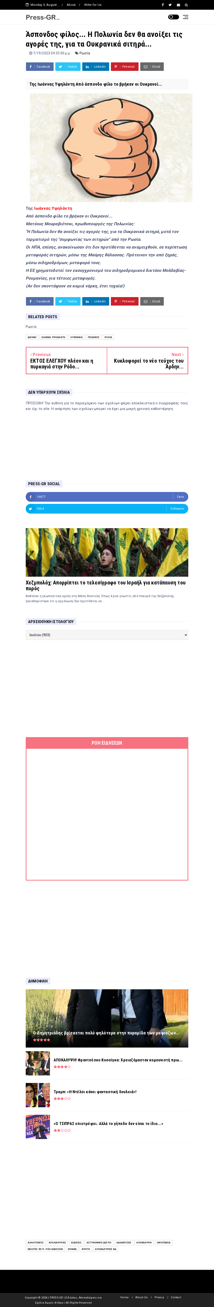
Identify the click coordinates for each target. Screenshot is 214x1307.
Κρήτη (86, 1249)
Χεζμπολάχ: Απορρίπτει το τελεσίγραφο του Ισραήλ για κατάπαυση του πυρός (106, 585)
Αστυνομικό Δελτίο (99, 1242)
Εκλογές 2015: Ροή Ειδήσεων (45, 1249)
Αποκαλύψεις (57, 1242)
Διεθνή (32, 337)
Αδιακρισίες (123, 1242)
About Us (141, 1297)
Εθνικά (72, 1249)
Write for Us (92, 5)
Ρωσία (85, 53)
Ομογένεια (164, 1242)
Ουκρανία (76, 337)
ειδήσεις (76, 1242)
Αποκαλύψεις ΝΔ (105, 1249)
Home (124, 1297)
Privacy (159, 1297)
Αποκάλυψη (144, 1242)
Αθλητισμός (36, 1242)
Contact (176, 1297)
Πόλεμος (93, 337)
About (71, 5)
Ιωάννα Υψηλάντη (53, 337)
